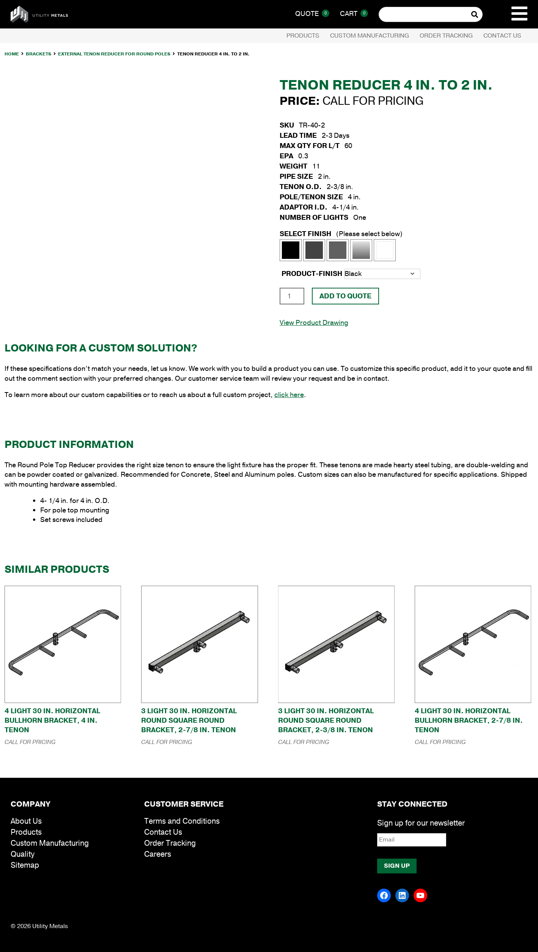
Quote (312, 13)
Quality (23, 854)
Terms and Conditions (182, 821)
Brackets (38, 54)
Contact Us (502, 36)
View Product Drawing (314, 322)
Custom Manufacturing (369, 36)
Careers (157, 854)
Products (302, 36)
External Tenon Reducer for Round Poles (114, 54)
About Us (26, 821)
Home (12, 54)
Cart (354, 13)
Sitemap (25, 865)
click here (289, 394)
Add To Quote (345, 296)
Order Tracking (446, 36)
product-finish (312, 273)
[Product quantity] (292, 296)
